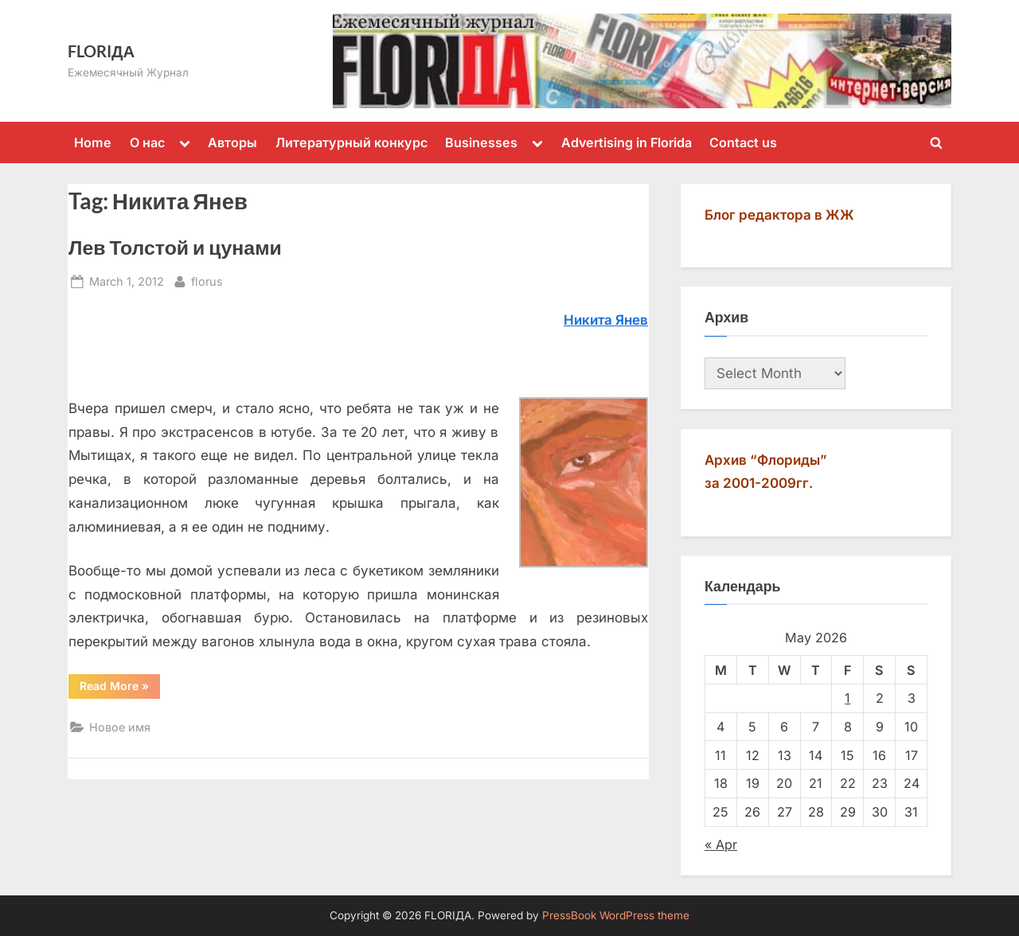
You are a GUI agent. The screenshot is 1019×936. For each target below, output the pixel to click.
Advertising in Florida (626, 142)
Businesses (481, 142)
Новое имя (119, 727)
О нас (147, 142)
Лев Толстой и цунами (175, 247)
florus (207, 279)
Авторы (232, 142)
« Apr (721, 844)
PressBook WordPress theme (615, 915)
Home (92, 142)
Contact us (743, 142)
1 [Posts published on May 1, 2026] (847, 698)
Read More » (120, 688)
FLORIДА (101, 50)
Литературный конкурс (351, 142)
